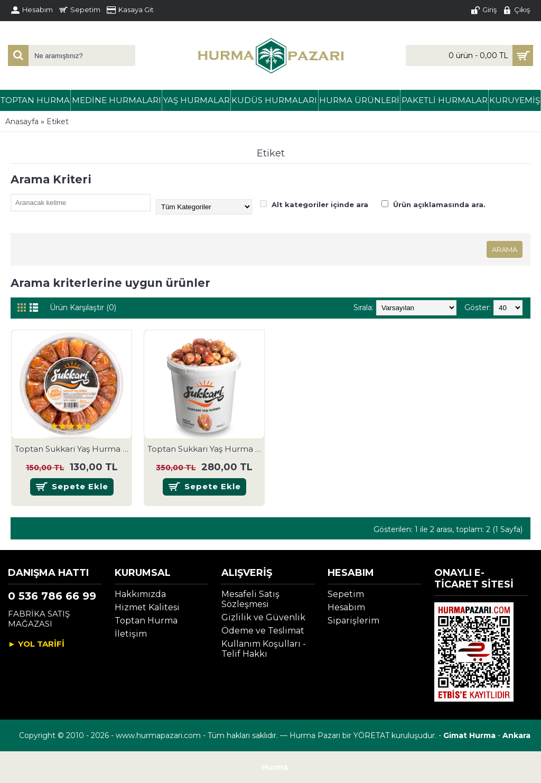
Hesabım (346, 607)
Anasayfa (22, 121)
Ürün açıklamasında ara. (433, 204)
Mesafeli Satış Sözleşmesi (250, 599)
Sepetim (346, 594)
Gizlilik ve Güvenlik (263, 617)
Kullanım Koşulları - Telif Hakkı (263, 649)
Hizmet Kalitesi (147, 607)
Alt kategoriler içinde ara (314, 204)
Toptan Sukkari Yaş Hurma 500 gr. (73, 449)
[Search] (16, 53)
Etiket (57, 121)
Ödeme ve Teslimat (262, 631)
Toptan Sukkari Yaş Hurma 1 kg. (206, 449)
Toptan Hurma (146, 621)
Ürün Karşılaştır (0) (83, 307)
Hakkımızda (140, 594)
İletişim (131, 634)
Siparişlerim (353, 621)
